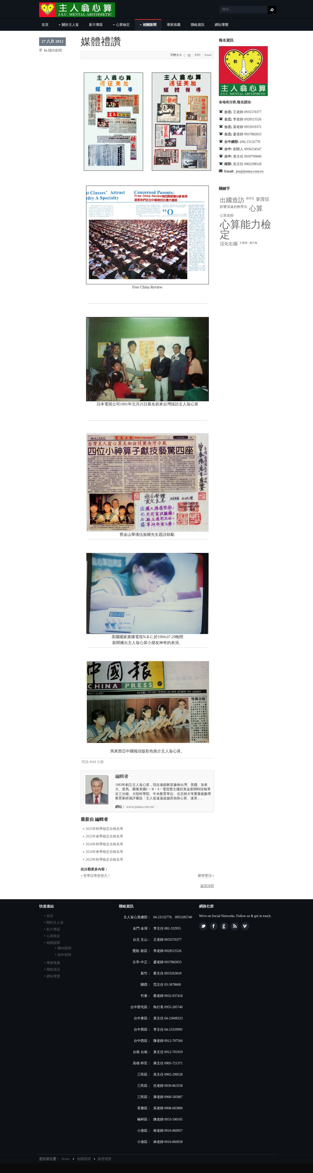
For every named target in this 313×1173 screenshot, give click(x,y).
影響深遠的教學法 (233, 207)
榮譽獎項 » (206, 875)
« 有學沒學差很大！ (96, 875)
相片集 (253, 243)
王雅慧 (243, 243)
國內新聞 (55, 50)
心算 (256, 208)
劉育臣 (262, 199)
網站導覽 (53, 976)
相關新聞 (53, 943)
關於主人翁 (55, 922)
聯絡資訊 (53, 969)
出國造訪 (232, 200)
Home (65, 1159)
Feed (235, 926)
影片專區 (53, 929)
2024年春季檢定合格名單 (104, 852)
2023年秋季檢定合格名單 (104, 859)
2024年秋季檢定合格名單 (104, 844)
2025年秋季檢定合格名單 (104, 829)
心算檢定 (53, 936)
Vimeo (245, 926)
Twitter (203, 926)
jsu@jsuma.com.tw (250, 171)
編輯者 (121, 776)
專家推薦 (53, 963)
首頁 (49, 916)
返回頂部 (207, 886)
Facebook (214, 926)
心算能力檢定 (245, 229)
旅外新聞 (64, 955)
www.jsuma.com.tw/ (140, 807)
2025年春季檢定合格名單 (104, 836)
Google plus (224, 926)
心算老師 (227, 215)
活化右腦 (228, 243)
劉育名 (250, 198)
